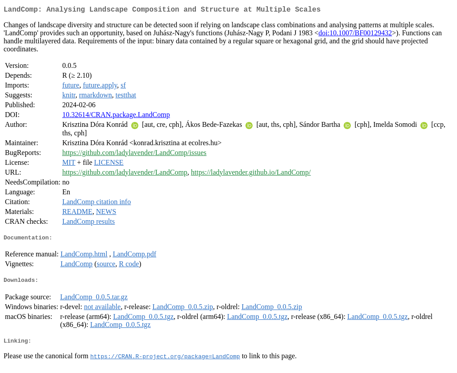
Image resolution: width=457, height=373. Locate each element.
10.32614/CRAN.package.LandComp (116, 116)
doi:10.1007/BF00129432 (355, 34)
